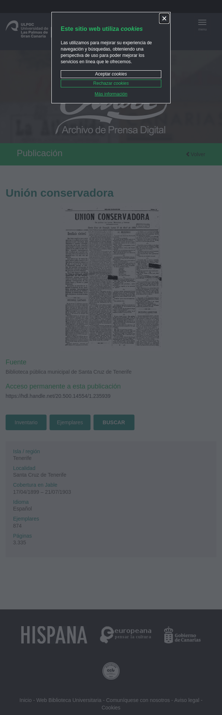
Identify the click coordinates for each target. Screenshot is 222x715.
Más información (111, 94)
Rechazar (111, 83)
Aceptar (111, 74)
